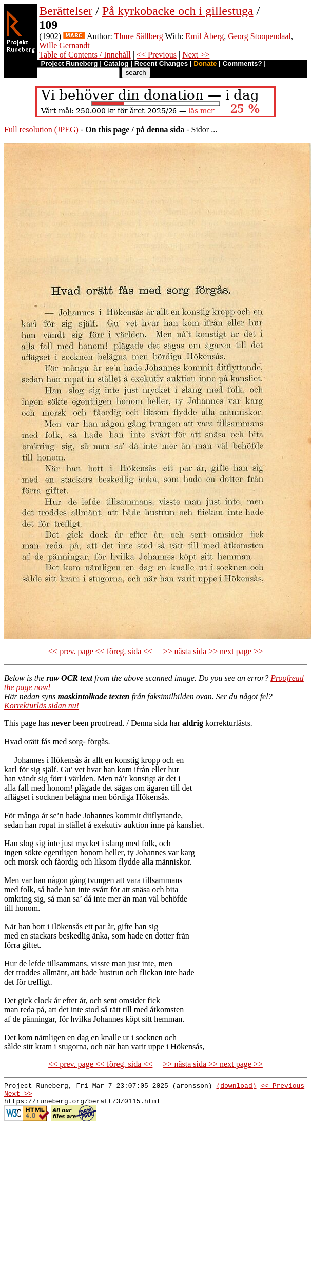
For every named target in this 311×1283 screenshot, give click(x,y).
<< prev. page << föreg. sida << (100, 651)
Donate (205, 63)
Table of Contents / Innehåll (84, 54)
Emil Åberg (204, 36)
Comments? (242, 63)
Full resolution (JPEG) (41, 129)
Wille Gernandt (64, 45)
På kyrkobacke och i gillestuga (178, 10)
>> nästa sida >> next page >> (213, 651)
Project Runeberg (69, 63)
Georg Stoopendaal (259, 36)
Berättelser (65, 10)
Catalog (116, 63)
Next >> (195, 54)
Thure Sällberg (138, 36)
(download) (236, 1086)
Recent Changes (161, 63)
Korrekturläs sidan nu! (41, 705)
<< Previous (157, 54)
